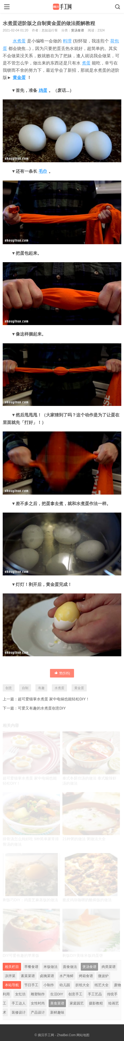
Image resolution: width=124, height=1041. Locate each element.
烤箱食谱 (86, 976)
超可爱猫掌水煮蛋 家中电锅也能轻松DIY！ (53, 699)
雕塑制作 (38, 994)
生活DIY (56, 994)
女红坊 (20, 994)
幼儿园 (64, 985)
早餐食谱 (31, 967)
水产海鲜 (66, 976)
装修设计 (19, 1012)
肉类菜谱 (109, 967)
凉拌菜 (10, 976)
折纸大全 (82, 985)
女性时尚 (38, 1003)
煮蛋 (86, 63)
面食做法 (70, 967)
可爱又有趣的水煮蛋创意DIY (42, 708)
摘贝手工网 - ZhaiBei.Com (57, 1035)
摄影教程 (96, 1003)
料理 (67, 41)
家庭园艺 (77, 1003)
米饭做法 (50, 967)
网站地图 (82, 1035)
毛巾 (43, 171)
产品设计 (38, 1012)
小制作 (48, 985)
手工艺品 (95, 994)
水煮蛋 (19, 41)
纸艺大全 (102, 985)
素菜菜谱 (28, 976)
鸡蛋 (43, 90)
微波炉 (103, 976)
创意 (8, 688)
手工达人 (19, 1003)
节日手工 (31, 985)
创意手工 (75, 994)
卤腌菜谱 (47, 976)
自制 (25, 688)
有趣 (41, 688)
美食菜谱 (57, 1003)
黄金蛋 (19, 77)
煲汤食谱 (77, 30)
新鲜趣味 (57, 1012)
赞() (62, 673)
